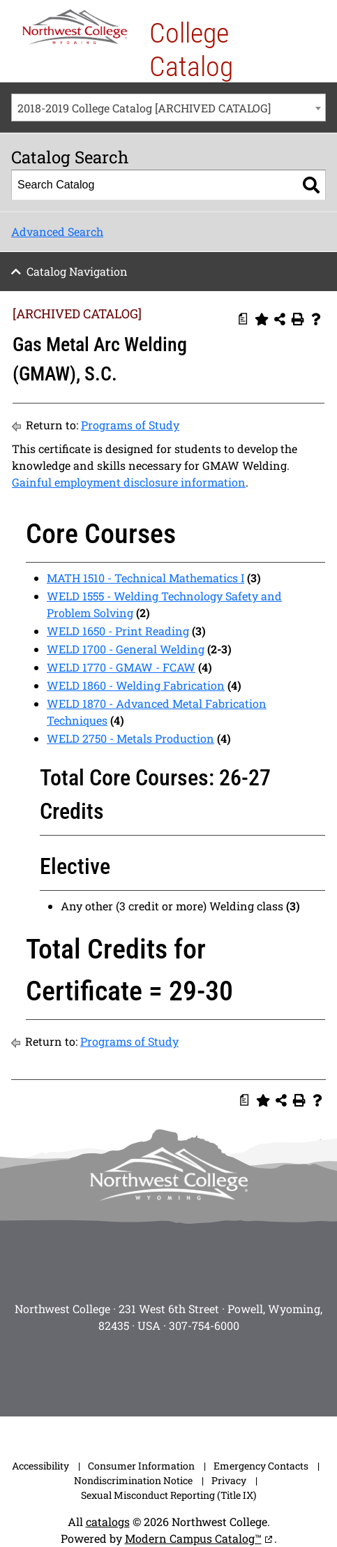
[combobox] (168, 107)
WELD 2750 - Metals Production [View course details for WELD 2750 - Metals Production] (130, 738)
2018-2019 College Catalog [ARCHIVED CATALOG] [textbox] (144, 108)
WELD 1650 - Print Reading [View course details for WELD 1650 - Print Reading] (118, 630)
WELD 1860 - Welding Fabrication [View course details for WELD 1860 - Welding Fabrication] (136, 685)
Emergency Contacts (261, 1465)
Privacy (228, 1480)
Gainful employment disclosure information (129, 482)
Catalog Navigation (77, 271)
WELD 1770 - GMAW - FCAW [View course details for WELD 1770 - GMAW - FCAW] (121, 667)
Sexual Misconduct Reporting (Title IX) (168, 1495)
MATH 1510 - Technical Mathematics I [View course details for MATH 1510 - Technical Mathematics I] (145, 577)
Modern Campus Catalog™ (193, 1538)
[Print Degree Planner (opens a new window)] (243, 319)
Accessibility (40, 1465)
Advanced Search (57, 231)
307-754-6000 (204, 1325)
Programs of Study (130, 424)
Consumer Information (141, 1465)
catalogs (108, 1521)
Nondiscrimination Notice (133, 1480)
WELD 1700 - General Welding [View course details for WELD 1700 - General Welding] (125, 649)
